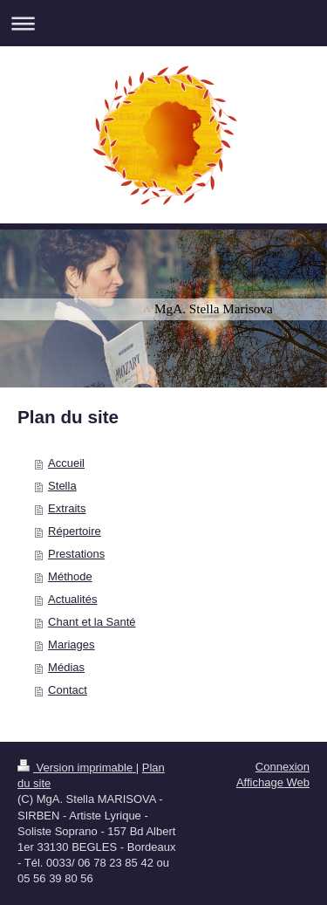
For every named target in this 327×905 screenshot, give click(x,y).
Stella (62, 485)
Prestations (76, 553)
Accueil (66, 463)
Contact (67, 689)
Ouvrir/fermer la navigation (163, 23)
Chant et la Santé (91, 621)
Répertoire (74, 531)
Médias (66, 667)
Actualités (72, 599)
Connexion (282, 766)
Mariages (71, 644)
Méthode (70, 576)
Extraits (66, 508)
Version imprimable (76, 767)
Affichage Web (273, 782)
